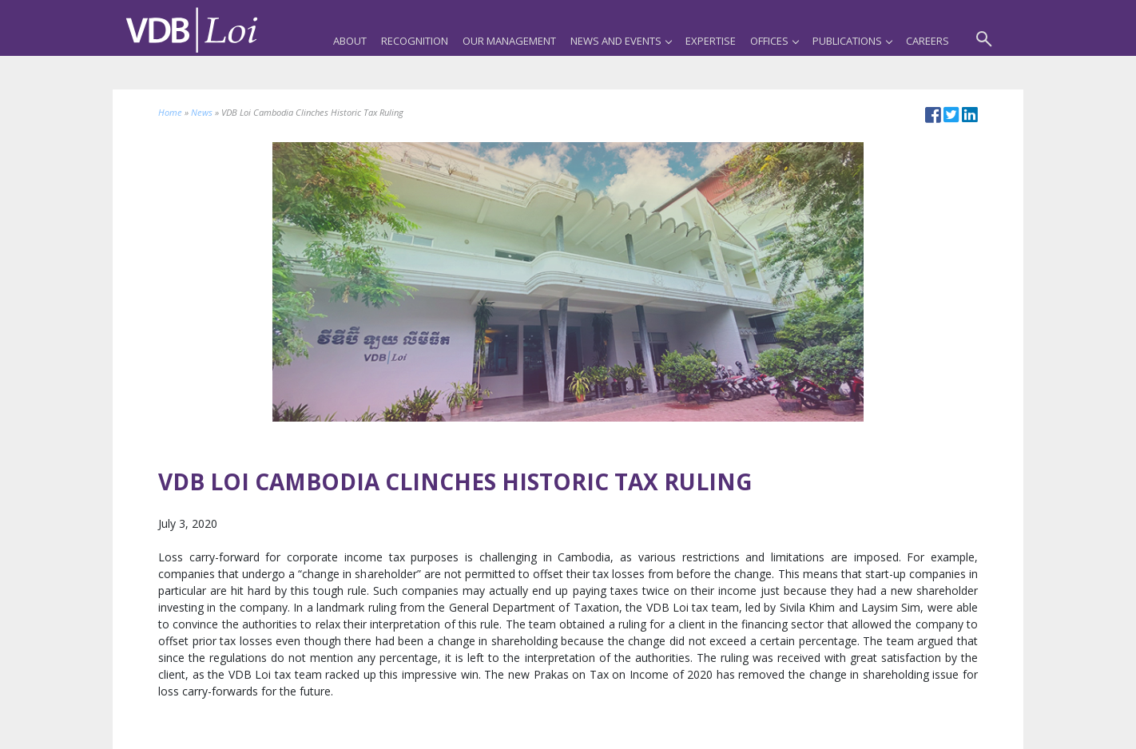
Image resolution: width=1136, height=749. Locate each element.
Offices (774, 41)
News (202, 112)
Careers (927, 41)
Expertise (710, 41)
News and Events (620, 41)
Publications (852, 41)
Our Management (509, 41)
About (350, 41)
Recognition (414, 41)
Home (170, 112)
